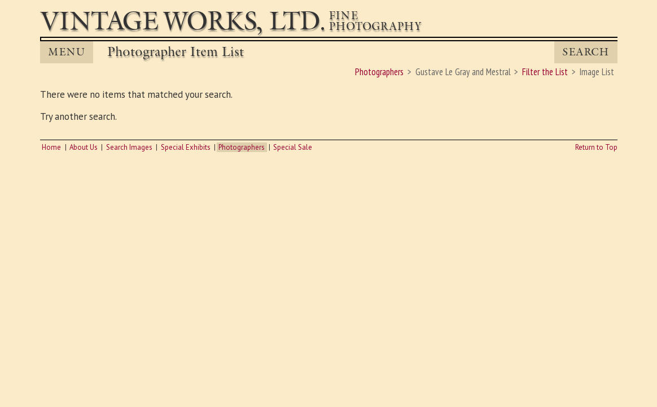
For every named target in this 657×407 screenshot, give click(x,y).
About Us (83, 147)
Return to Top (596, 147)
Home (51, 147)
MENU (66, 52)
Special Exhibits (186, 147)
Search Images (129, 147)
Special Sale (292, 147)
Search (585, 52)
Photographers (241, 147)
